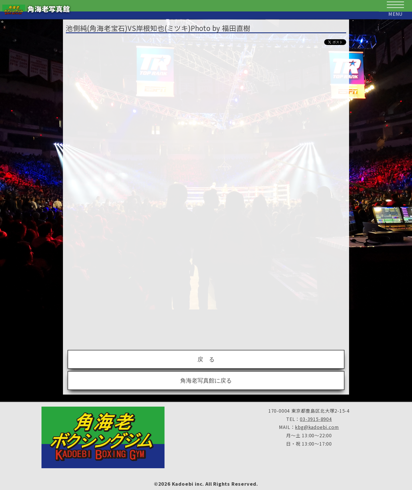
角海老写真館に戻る (206, 380)
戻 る (206, 359)
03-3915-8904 (316, 418)
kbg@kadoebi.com (317, 427)
